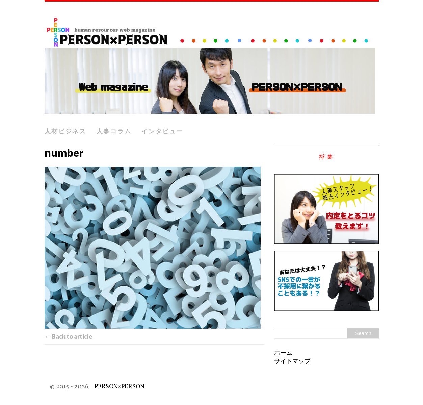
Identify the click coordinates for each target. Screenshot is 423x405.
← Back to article (68, 336)
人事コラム (114, 131)
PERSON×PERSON (119, 387)
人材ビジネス (65, 131)
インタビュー (162, 131)
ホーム (283, 353)
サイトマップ (292, 361)
